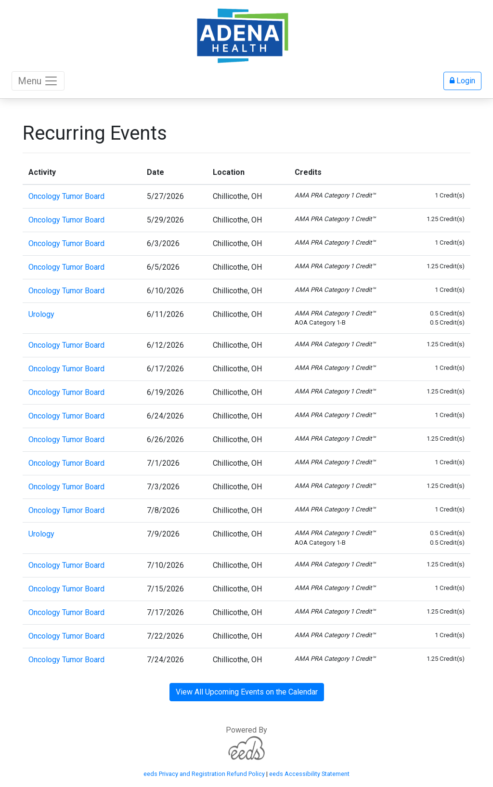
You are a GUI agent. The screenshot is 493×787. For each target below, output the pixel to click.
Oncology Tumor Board (66, 196)
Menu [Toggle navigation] (38, 81)
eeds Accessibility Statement (309, 773)
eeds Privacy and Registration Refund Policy (204, 773)
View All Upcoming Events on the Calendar (247, 691)
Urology (41, 314)
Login (462, 80)
